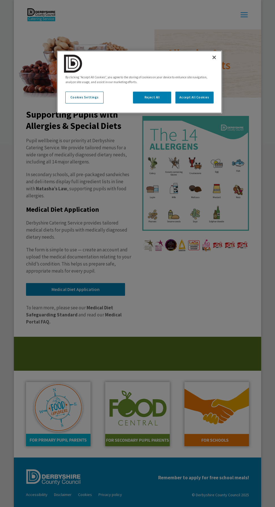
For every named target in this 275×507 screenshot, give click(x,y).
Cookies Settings (84, 97)
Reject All (152, 97)
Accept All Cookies (194, 97)
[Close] (214, 57)
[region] (139, 82)
